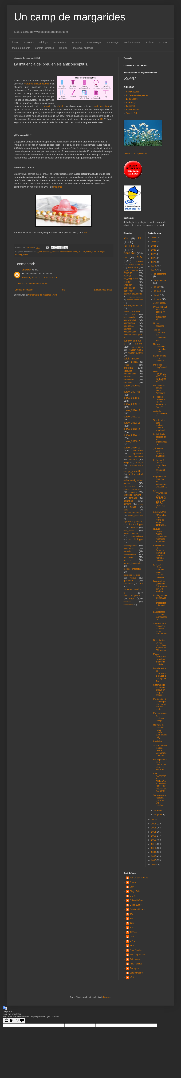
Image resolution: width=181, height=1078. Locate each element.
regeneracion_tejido (132, 575)
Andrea (133, 882)
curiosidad (128, 382)
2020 (153, 262)
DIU (102, 119)
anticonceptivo (66, 252)
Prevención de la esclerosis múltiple (160, 717)
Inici (63, 290)
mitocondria (129, 548)
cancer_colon (137, 347)
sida (141, 583)
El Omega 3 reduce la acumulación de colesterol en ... (159, 466)
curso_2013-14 (132, 429)
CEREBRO (130, 253)
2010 (153, 848)
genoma (127, 504)
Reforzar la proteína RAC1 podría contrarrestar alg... (160, 731)
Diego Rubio (135, 891)
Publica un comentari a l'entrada (33, 283)
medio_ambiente (21, 47)
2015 (153, 828)
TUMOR (127, 282)
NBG (132, 945)
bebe (133, 314)
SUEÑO (127, 276)
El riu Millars (131, 99)
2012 (153, 840)
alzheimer (128, 291)
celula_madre (131, 358)
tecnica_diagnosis (132, 595)
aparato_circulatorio (133, 294)
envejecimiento (130, 486)
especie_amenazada (132, 489)
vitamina (127, 602)
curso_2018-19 (92, 252)
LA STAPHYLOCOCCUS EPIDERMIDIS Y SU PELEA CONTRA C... (160, 500)
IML (131, 914)
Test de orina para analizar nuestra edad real (159, 425)
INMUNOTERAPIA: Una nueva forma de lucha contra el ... (159, 518)
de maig (158, 291)
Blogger (106, 997)
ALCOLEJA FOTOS (139, 878)
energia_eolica (136, 465)
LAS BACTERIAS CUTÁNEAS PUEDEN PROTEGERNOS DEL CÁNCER (159, 782)
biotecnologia (130, 332)
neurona (127, 560)
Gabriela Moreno (137, 909)
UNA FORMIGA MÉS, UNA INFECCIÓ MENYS (159, 376)
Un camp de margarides (69, 17)
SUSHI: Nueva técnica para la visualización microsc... (160, 750)
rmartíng (18, 255)
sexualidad (128, 584)
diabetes (133, 459)
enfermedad (136, 474)
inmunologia (112, 42)
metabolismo (60, 42)
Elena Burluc (135, 905)
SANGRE (128, 273)
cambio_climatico (44, 47)
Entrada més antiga (103, 290)
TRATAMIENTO (131, 279)
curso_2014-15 (132, 435)
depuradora (137, 453)
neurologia (128, 557)
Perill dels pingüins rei (159, 366)
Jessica (133, 932)
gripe (140, 504)
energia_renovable (132, 471)
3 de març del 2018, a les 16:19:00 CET (40, 277)
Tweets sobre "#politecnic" (136, 153)
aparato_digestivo (136, 297)
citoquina (128, 371)
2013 (153, 836)
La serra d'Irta (132, 109)
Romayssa (135, 968)
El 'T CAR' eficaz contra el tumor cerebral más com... (159, 571)
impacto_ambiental (132, 512)
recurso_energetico (132, 569)
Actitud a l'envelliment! (160, 413)
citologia (44, 42)
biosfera (149, 42)
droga (126, 462)
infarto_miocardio (135, 516)
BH (140, 238)
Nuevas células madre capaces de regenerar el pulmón (159, 535)
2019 (153, 266)
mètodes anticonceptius (36, 83)
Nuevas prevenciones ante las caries (159, 348)
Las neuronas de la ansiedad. (159, 358)
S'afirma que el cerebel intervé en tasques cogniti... (159, 690)
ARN (126, 238)
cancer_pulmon (135, 353)
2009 (153, 852)
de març (158, 299)
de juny (157, 287)
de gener (158, 814)
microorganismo (130, 546)
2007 (153, 860)
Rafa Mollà (135, 959)
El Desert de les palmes (137, 95)
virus (132, 598)
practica (63, 47)
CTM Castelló (132, 92)
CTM (139, 257)
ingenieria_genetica (133, 521)
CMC (126, 257)
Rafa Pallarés (136, 964)
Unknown (26, 270)
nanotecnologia (130, 554)
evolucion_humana (132, 495)
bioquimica (28, 42)
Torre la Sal (131, 113)
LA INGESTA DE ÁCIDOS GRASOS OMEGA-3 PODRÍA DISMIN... (159, 553)
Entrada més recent (24, 290)
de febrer (158, 810)
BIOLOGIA (132, 246)
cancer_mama (136, 350)
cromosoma (129, 379)
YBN (132, 977)
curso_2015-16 (132, 441)
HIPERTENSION (136, 264)
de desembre (160, 274)
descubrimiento (135, 456)
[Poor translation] (19, 1020)
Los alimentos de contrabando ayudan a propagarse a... (159, 674)
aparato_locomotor (135, 300)
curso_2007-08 (132, 391)
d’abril (157, 295)
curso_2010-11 (132, 410)
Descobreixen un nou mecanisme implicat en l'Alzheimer (159, 645)
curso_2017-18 (79, 252)
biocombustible (130, 317)
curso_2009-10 (132, 404)
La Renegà (131, 102)
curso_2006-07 (132, 385)
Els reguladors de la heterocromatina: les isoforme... (160, 764)
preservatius (46, 106)
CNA (132, 887)
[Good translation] (8, 1020)
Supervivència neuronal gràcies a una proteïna (159, 800)
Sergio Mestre (136, 973)
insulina (134, 528)
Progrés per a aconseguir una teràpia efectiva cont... (159, 704)
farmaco (133, 498)
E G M (133, 896)
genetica (76, 42)
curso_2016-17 (132, 447)
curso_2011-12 (132, 416)
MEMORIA (133, 267)
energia (139, 462)
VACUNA (128, 285)
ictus (126, 510)
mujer (102, 252)
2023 (153, 250)
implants (57, 186)
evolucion (132, 492)
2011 (153, 844)
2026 (153, 237)
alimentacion (129, 288)
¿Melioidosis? (159, 303)
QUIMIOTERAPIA (131, 270)
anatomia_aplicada (83, 47)
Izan (132, 923)
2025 (153, 242)
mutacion (128, 551)
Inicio (15, 42)
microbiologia (93, 42)
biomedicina (129, 323)
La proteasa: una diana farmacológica (160, 616)
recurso (163, 42)
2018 (153, 270)
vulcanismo (128, 605)
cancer (139, 343)
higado (133, 507)
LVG (132, 936)
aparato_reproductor (133, 305)
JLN (131, 927)
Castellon (138, 261)
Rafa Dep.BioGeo (138, 954)
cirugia (126, 365)
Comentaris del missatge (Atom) (43, 295)
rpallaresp (128, 580)
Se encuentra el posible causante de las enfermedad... (160, 629)
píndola (60, 106)
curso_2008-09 (132, 398)
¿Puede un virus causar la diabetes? (159, 452)
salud (25, 255)
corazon (127, 376)
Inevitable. (158, 741)
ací (85, 232)
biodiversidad (130, 320)
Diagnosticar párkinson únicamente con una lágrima (160, 586)
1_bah (39, 252)
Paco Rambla (136, 950)
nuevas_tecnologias (133, 563)
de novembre (160, 280)
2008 (153, 856)
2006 (153, 864)
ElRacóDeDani (136, 900)
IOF (131, 918)
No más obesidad (158, 324)
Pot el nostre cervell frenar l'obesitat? (159, 389)
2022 (153, 254)
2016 (153, 824)
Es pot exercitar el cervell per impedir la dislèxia (159, 659)
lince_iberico (129, 531)
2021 (153, 258)
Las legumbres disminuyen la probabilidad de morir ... (160, 601)
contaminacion (132, 42)
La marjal (130, 106)
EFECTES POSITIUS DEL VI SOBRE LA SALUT (159, 402)
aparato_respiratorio (132, 311)
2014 (153, 832)
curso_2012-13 (132, 422)
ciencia (134, 362)
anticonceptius (101, 106)
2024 (153, 246)
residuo (133, 578)
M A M (132, 941)
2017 (153, 819)
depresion (138, 450)
